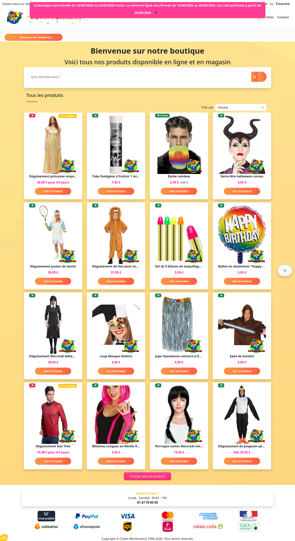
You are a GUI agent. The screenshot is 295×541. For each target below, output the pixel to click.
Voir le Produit (53, 191)
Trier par (207, 107)
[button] (285, 270)
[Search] (139, 77)
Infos (270, 17)
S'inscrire (283, 4)
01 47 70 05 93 (147, 502)
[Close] (156, 12)
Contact (283, 17)
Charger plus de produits (147, 476)
